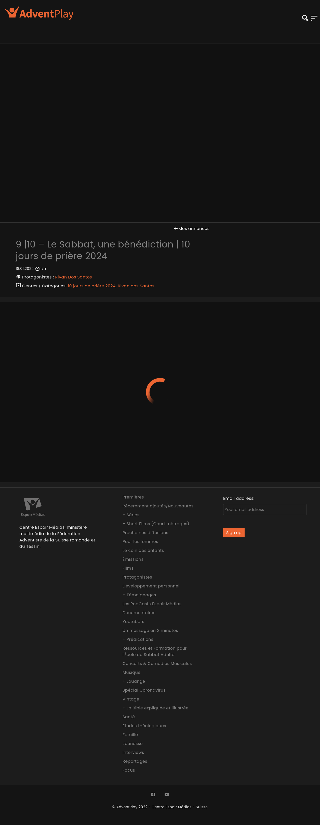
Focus (129, 770)
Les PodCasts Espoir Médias (152, 604)
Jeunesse (133, 743)
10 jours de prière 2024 (92, 286)
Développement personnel (151, 586)
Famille (130, 735)
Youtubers (133, 622)
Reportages (135, 761)
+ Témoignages (139, 595)
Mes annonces (191, 228)
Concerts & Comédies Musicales (157, 663)
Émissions (133, 559)
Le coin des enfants (143, 550)
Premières (133, 497)
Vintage (131, 699)
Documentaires (139, 613)
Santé (129, 717)
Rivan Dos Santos (73, 277)
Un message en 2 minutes (150, 630)
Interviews (133, 752)
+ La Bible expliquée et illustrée (156, 708)
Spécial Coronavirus (144, 690)
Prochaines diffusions (145, 533)
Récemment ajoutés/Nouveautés (158, 506)
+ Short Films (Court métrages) (156, 524)
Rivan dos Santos (136, 286)
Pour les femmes (140, 541)
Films (128, 568)
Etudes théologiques (144, 726)
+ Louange (134, 681)
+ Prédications (138, 639)
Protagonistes (137, 577)
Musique (132, 672)
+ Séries (131, 515)
